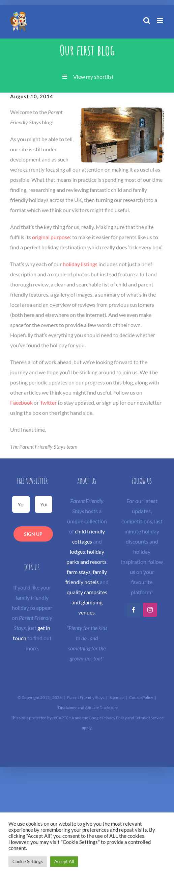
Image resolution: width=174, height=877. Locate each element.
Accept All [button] (64, 861)
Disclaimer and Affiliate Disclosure (88, 707)
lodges (77, 551)
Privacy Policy (114, 717)
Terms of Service (149, 717)
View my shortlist (93, 76)
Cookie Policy (141, 697)
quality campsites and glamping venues (87, 602)
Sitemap (117, 697)
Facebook (21, 402)
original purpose (51, 237)
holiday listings (80, 264)
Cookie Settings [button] (27, 861)
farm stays (79, 572)
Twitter (48, 402)
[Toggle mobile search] (146, 20)
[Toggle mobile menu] (160, 20)
